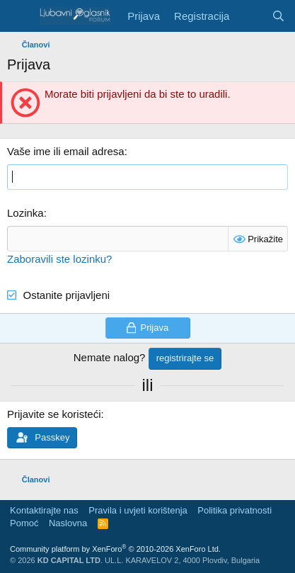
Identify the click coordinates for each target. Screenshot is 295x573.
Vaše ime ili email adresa (66, 151)
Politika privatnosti (234, 510)
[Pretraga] (278, 16)
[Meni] (19, 16)
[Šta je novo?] (250, 16)
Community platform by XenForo (115, 549)
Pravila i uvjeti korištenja (137, 510)
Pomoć (24, 523)
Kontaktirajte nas (44, 510)
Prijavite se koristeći (54, 414)
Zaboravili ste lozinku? (59, 259)
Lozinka (25, 213)
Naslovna (68, 523)
